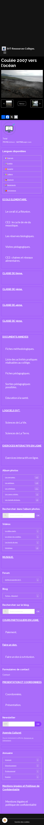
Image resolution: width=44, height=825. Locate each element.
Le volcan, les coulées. (22, 536)
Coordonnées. (13, 694)
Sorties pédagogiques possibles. (17, 386)
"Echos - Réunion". (22, 595)
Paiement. (11, 632)
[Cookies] (4, 820)
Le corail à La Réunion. (18, 211)
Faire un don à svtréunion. (20, 656)
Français (9, 158)
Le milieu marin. (22, 531)
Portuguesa (10, 190)
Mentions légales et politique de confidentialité (20, 803)
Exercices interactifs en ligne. (22, 457)
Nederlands (10, 185)
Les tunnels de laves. (22, 500)
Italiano (9, 174)
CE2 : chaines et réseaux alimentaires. (19, 259)
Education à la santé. (17, 397)
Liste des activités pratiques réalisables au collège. (21, 361)
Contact (6, 674)
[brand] (18, 49)
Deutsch (9, 180)
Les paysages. (22, 477)
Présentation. (13, 705)
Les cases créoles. (22, 494)
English (9, 163)
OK (38, 515)
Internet (22, 760)
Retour (22, 104)
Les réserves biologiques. (19, 236)
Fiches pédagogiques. (17, 373)
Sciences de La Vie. (16, 422)
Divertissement (22, 765)
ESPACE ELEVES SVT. (22, 579)
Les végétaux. (22, 488)
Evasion (22, 777)
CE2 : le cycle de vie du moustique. (18, 224)
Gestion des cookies (22, 822)
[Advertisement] (22, 22)
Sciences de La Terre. (17, 433)
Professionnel (22, 771)
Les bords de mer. (22, 542)
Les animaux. (22, 483)
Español (9, 169)
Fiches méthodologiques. (19, 348)
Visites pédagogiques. (17, 246)
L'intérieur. (22, 548)
